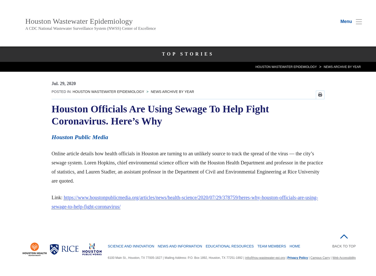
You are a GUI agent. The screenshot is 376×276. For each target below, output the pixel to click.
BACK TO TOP (344, 246)
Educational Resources (230, 246)
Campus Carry (320, 258)
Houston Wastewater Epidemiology (79, 21)
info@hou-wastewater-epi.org (265, 258)
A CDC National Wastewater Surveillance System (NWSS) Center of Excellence (90, 28)
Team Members (271, 246)
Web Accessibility (344, 258)
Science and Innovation (131, 246)
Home (295, 246)
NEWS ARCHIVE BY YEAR (342, 67)
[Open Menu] (348, 21)
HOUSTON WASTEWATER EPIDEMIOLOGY (286, 67)
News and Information (180, 246)
